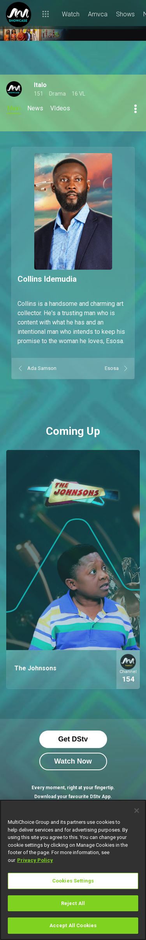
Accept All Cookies (73, 925)
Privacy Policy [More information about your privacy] (35, 860)
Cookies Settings (73, 881)
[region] (73, 870)
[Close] (136, 810)
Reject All (73, 903)
